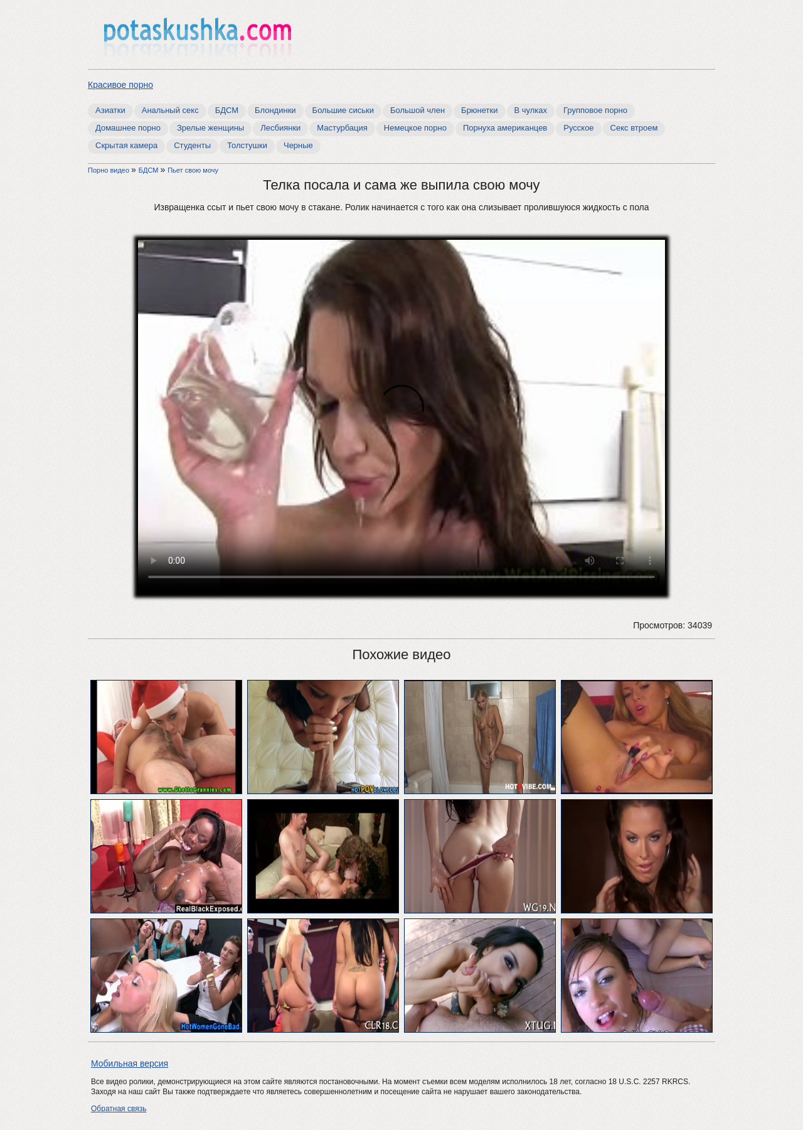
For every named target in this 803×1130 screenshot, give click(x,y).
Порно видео (109, 170)
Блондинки (275, 110)
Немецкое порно (415, 127)
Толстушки (247, 145)
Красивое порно (120, 85)
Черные (298, 145)
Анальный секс (170, 110)
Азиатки (110, 110)
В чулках (531, 110)
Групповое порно (595, 110)
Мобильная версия (129, 1063)
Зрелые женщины (210, 127)
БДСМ (226, 110)
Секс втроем (634, 127)
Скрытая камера (126, 145)
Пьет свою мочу (193, 170)
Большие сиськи (343, 110)
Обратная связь (118, 1108)
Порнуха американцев (505, 127)
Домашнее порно (128, 127)
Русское (578, 127)
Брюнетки (479, 110)
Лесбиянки (280, 127)
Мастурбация (342, 127)
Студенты (192, 145)
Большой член (417, 110)
